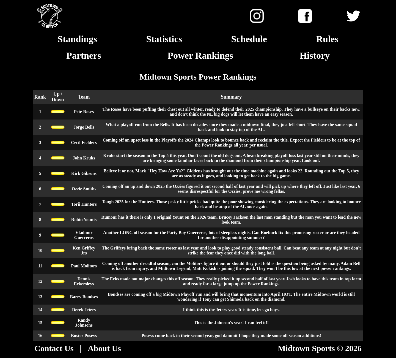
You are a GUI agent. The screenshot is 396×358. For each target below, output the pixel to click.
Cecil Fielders (84, 142)
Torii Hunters (84, 204)
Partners (83, 55)
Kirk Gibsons (84, 173)
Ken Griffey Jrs (84, 250)
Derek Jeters (84, 309)
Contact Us (54, 348)
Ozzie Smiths (84, 188)
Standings (77, 39)
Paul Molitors (84, 266)
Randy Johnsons (83, 322)
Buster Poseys (84, 335)
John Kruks (84, 158)
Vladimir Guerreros (84, 235)
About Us (104, 348)
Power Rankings (200, 55)
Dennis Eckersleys (84, 281)
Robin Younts (84, 219)
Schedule (249, 39)
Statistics (164, 39)
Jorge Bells (83, 127)
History (315, 55)
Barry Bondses (84, 296)
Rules (327, 39)
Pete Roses (84, 111)
